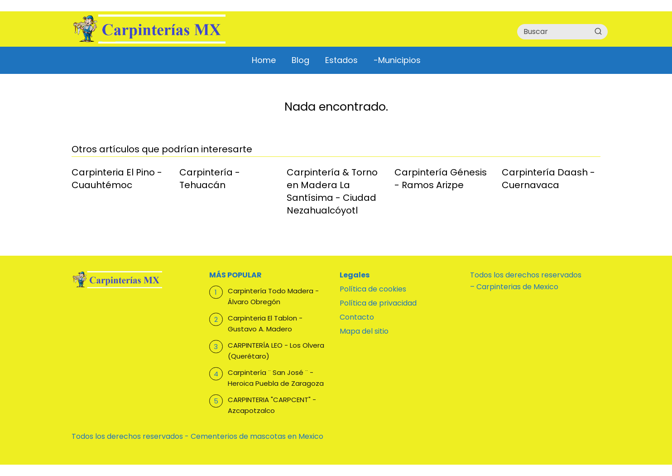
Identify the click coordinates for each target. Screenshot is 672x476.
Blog (300, 60)
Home (264, 60)
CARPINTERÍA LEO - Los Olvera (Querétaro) (276, 350)
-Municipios (397, 60)
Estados (341, 60)
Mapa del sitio (364, 331)
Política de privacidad (378, 303)
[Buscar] (598, 31)
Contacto (357, 317)
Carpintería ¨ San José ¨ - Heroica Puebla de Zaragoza (276, 378)
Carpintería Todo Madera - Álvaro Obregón (273, 296)
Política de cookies (373, 289)
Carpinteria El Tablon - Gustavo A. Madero (265, 323)
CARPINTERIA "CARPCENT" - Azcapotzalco (272, 405)
